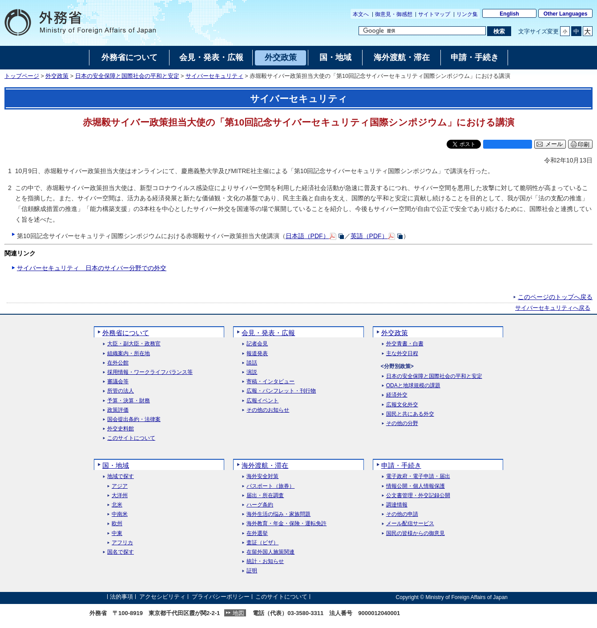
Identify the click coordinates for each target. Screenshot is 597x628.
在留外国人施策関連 (270, 552)
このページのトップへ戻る (555, 297)
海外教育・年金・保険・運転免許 (286, 524)
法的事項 (121, 597)
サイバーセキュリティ (214, 76)
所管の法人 (120, 391)
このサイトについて (131, 438)
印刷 (583, 144)
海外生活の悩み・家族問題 (278, 514)
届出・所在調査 (265, 495)
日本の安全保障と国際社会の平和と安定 (127, 76)
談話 (251, 363)
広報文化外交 (402, 405)
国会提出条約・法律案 (134, 419)
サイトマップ (434, 14)
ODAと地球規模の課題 (413, 386)
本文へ (361, 14)
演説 (251, 372)
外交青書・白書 (405, 344)
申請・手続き (401, 465)
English (509, 14)
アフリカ (122, 543)
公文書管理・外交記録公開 (418, 495)
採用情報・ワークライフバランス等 (150, 372)
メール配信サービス (410, 524)
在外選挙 (257, 533)
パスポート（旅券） (270, 486)
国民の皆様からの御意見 (415, 533)
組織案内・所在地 (128, 354)
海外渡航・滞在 (265, 465)
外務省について (125, 332)
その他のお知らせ (267, 410)
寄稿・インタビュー (270, 382)
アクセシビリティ (162, 597)
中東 (117, 533)
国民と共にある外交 (410, 414)
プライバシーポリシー (221, 597)
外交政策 (57, 76)
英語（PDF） (369, 235)
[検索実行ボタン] (499, 31)
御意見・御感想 (393, 14)
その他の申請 (402, 514)
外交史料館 (120, 429)
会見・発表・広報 (268, 332)
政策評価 (118, 410)
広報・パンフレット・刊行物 (281, 391)
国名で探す (120, 552)
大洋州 (120, 495)
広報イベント (262, 401)
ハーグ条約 (259, 505)
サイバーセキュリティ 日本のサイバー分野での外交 (91, 267)
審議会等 (118, 382)
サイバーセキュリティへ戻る (552, 308)
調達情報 (396, 505)
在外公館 (118, 363)
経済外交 (396, 395)
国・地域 (115, 465)
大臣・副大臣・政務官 (134, 344)
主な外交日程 (402, 354)
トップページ (21, 76)
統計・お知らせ (265, 561)
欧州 (117, 524)
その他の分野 (402, 423)
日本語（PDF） (307, 235)
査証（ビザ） (262, 543)
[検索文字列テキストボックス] (422, 30)
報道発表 (257, 354)
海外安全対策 (262, 476)
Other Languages (566, 14)
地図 (238, 613)
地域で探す (120, 476)
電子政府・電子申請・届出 (418, 476)
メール (554, 144)
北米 (117, 505)
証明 (251, 571)
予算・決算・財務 (128, 401)
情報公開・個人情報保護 (415, 486)
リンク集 (467, 14)
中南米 (120, 514)
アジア (120, 486)
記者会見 (257, 344)
